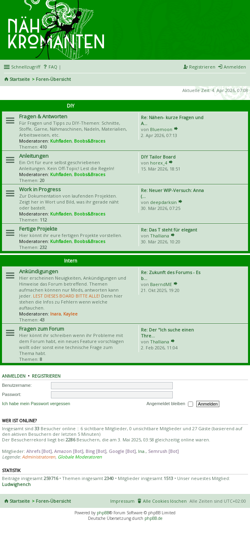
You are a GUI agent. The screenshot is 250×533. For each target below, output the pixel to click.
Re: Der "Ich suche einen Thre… (167, 333)
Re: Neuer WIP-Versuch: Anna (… (172, 193)
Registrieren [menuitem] (202, 67)
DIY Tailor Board (158, 157)
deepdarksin (163, 202)
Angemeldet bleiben (169, 404)
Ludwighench (16, 484)
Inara (55, 314)
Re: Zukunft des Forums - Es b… (170, 275)
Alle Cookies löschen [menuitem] (165, 501)
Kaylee (70, 314)
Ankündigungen (38, 271)
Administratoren (38, 457)
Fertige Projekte (38, 228)
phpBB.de (153, 518)
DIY (70, 105)
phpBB (103, 512)
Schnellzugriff (25, 67)
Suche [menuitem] (243, 79)
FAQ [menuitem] (53, 67)
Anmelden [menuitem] (235, 67)
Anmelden (13, 376)
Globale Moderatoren (80, 457)
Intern (70, 260)
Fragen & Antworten (43, 116)
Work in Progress (40, 189)
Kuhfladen (61, 141)
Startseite (20, 79)
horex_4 (158, 163)
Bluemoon (161, 129)
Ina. (142, 451)
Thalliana (159, 236)
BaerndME (161, 284)
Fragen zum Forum (41, 328)
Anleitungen (34, 155)
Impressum (122, 501)
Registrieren (46, 376)
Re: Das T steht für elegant (169, 230)
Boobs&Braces (89, 141)
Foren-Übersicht (53, 79)
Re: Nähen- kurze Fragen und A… (172, 120)
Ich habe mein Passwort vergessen (36, 403)
